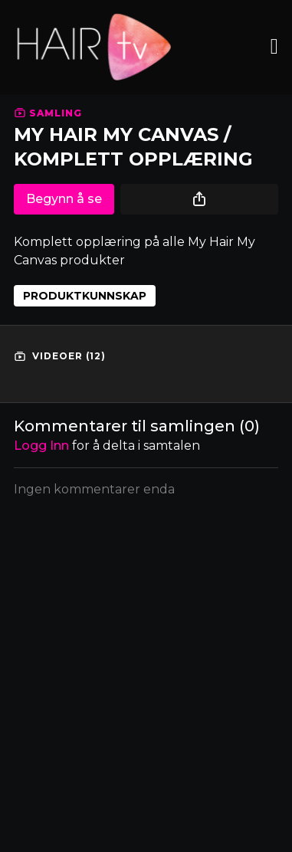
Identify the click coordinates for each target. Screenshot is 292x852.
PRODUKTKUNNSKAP (84, 296)
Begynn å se (64, 199)
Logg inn (41, 445)
